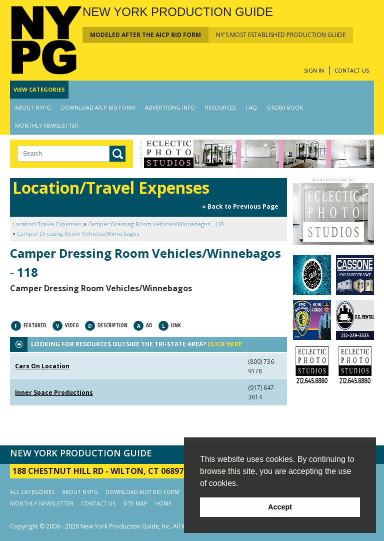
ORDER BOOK (285, 107)
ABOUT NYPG (33, 107)
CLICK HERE (225, 344)
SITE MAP (135, 503)
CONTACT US (351, 70)
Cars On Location (42, 366)
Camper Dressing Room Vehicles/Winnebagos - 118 (156, 224)
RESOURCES (220, 107)
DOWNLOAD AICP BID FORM (98, 107)
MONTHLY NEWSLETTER (46, 125)
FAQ (251, 107)
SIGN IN (314, 70)
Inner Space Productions (54, 392)
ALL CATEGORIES (32, 491)
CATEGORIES (39, 89)
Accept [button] (280, 507)
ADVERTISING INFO (170, 107)
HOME (163, 503)
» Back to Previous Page (240, 206)
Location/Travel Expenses (46, 224)
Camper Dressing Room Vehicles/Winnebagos (78, 233)
